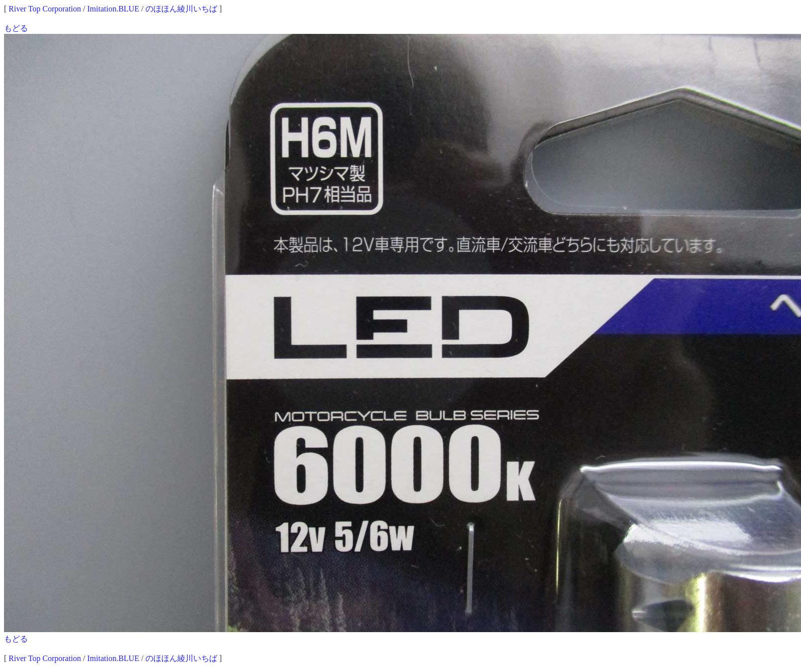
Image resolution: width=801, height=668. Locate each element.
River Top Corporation (44, 8)
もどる (16, 28)
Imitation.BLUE (113, 8)
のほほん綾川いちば (181, 8)
